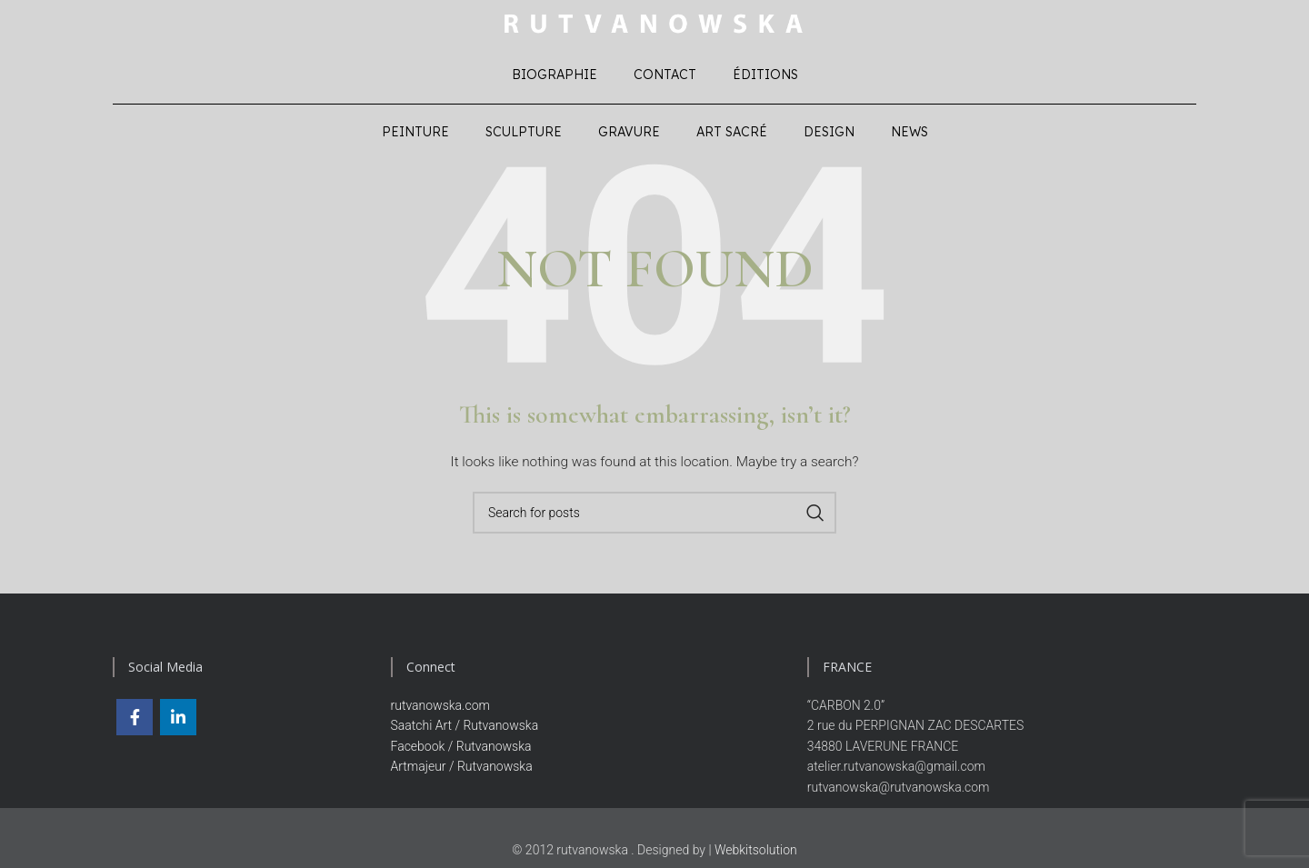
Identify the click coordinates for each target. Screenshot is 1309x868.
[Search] (654, 517)
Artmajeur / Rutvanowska (462, 770)
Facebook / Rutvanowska (461, 750)
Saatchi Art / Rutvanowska (465, 730)
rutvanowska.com (440, 710)
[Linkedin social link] (178, 721)
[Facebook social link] (134, 721)
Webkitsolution (755, 854)
